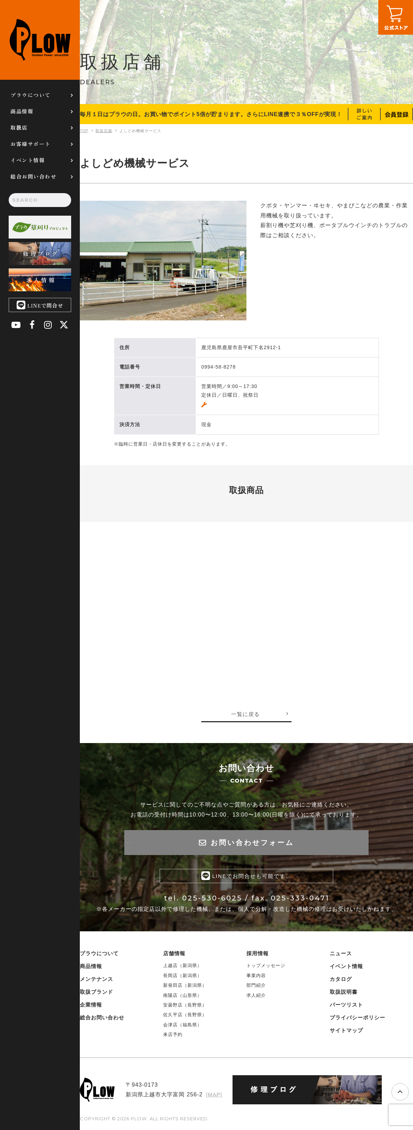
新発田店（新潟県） (185, 987)
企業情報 (91, 1007)
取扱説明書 (343, 994)
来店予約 (173, 1036)
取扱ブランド (96, 994)
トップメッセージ (265, 967)
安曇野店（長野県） (185, 1006)
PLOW (40, 40)
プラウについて (30, 94)
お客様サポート (30, 143)
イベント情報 (27, 160)
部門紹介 (256, 987)
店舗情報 (174, 955)
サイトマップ (346, 1032)
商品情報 (21, 111)
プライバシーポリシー (357, 1020)
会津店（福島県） (182, 1026)
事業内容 (256, 977)
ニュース (341, 955)
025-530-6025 (212, 900)
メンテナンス (96, 981)
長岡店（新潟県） (182, 977)
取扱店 (19, 127)
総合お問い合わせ (33, 176)
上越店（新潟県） (182, 967)
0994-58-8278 (218, 367)
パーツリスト (346, 1007)
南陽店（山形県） (182, 997)
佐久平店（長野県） (185, 1016)
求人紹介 (256, 997)
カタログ (341, 981)
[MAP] (213, 1096)
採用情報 (257, 955)
